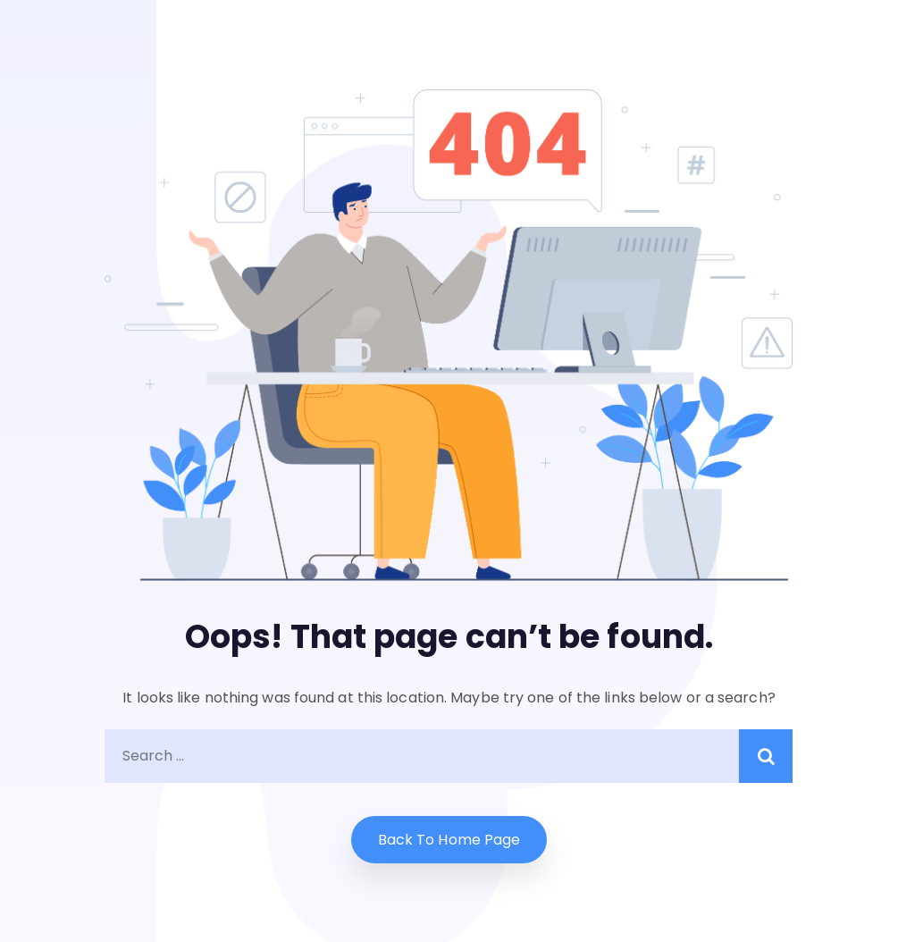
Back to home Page (449, 839)
